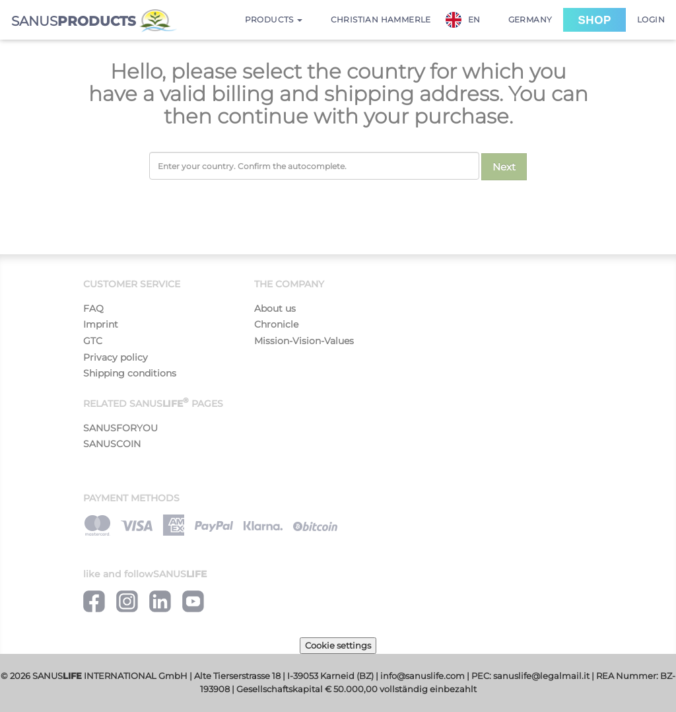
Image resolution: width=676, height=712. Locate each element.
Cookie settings (338, 645)
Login (651, 19)
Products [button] (274, 19)
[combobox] (470, 20)
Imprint (100, 324)
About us (275, 308)
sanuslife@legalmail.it (541, 676)
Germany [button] (530, 19)
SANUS (94, 21)
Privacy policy (115, 357)
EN (463, 20)
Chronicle (276, 324)
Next (504, 166)
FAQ (93, 308)
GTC (92, 341)
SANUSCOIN (112, 444)
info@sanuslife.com (422, 676)
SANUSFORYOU (120, 428)
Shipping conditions (129, 373)
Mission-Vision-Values (304, 341)
